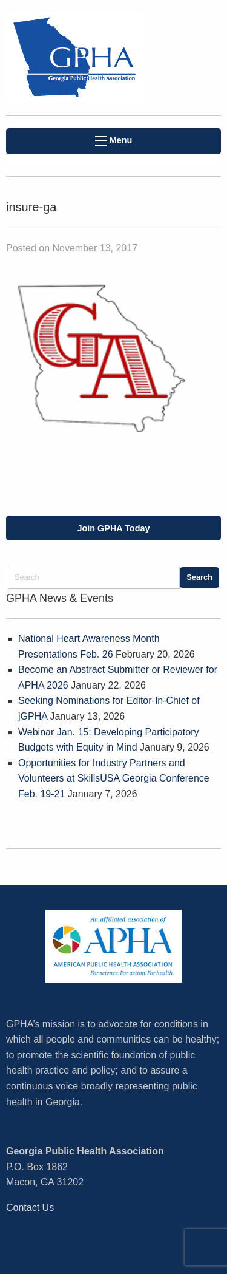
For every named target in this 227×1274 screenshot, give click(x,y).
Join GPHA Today (113, 528)
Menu (114, 140)
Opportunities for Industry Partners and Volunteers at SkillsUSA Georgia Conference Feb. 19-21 (113, 778)
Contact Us (30, 1207)
